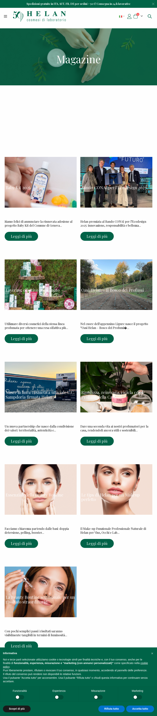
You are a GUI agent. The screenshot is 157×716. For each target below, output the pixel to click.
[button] (152, 653)
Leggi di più (21, 236)
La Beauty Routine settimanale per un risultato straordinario (40, 599)
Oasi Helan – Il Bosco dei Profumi (112, 290)
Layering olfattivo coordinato (33, 290)
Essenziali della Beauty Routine (34, 495)
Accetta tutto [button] (140, 708)
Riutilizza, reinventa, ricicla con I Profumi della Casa (112, 394)
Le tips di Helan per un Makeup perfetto (110, 497)
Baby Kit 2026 (18, 187)
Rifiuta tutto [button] (111, 708)
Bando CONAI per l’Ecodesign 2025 (113, 187)
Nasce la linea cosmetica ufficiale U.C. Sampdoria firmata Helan (40, 394)
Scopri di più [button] (17, 708)
